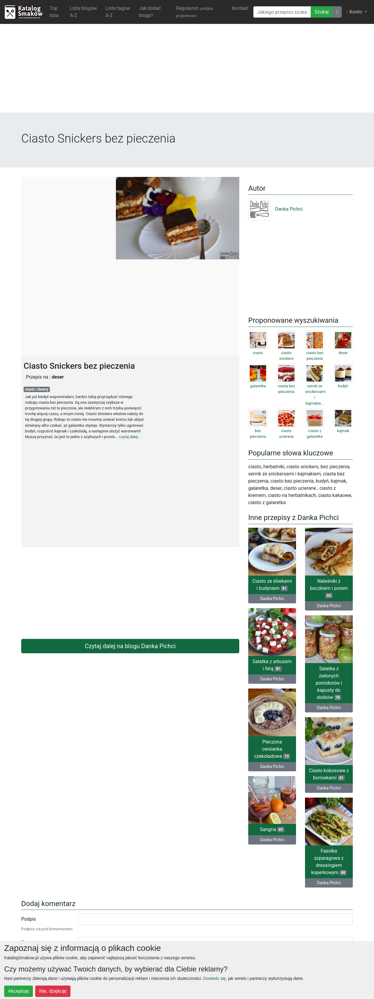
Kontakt (240, 8)
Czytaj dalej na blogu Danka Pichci (130, 646)
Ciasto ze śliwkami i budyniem (272, 584)
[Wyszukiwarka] (282, 12)
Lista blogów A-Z (83, 11)
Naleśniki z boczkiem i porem (329, 588)
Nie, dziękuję (53, 991)
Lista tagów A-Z (117, 11)
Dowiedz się (214, 978)
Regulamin (194, 11)
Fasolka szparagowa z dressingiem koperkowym (329, 861)
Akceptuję (18, 991)
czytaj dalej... (130, 437)
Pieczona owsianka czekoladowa (272, 749)
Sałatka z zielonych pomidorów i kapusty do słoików (329, 683)
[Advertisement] (187, 70)
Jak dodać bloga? (150, 11)
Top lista (54, 11)
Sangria (272, 829)
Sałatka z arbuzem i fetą (272, 665)
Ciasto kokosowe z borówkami (329, 774)
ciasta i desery (36, 389)
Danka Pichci (275, 209)
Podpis (28, 919)
